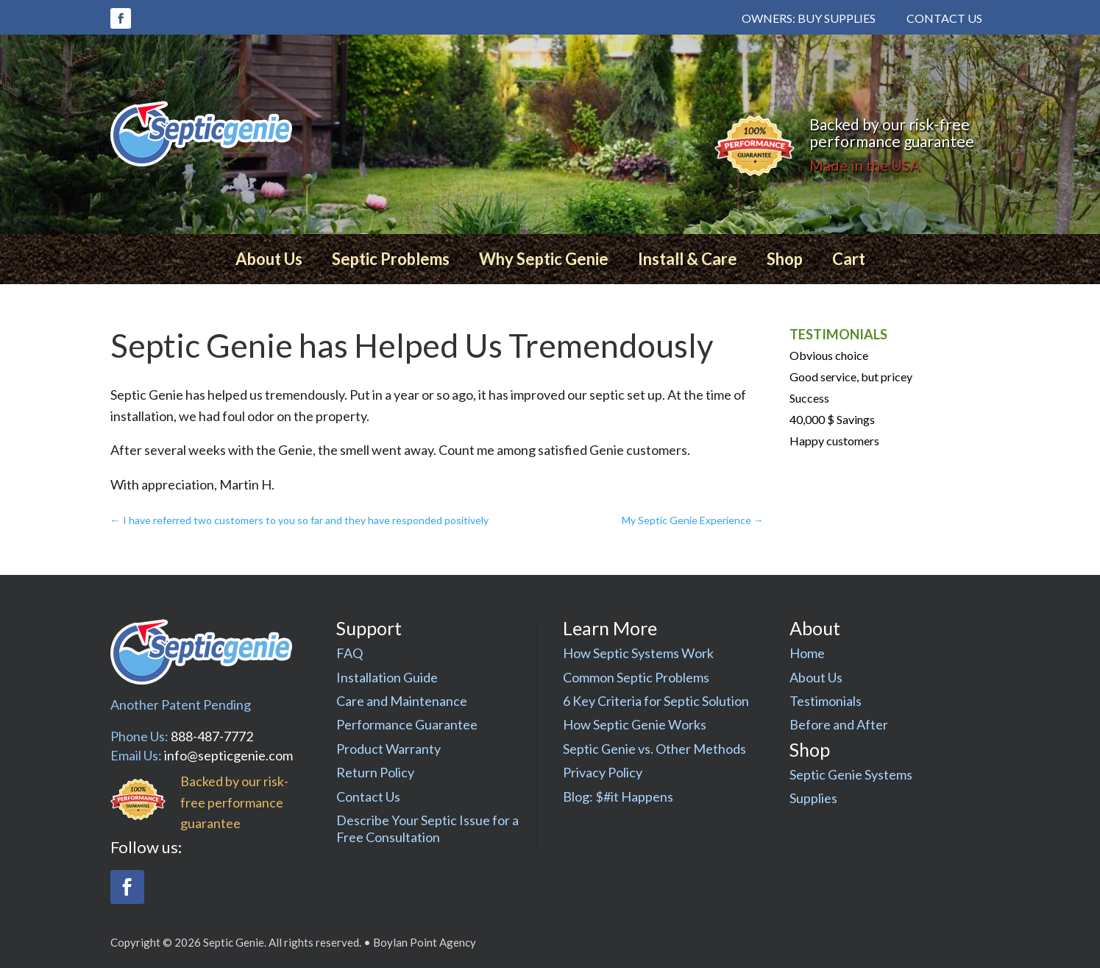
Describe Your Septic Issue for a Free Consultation (427, 828)
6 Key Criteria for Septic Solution (656, 701)
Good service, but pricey (850, 377)
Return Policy (375, 772)
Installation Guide (387, 677)
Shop (785, 259)
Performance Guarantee (407, 724)
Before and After (838, 724)
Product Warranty (388, 749)
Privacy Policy (602, 772)
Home (807, 653)
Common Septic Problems (636, 677)
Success (809, 398)
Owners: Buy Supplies (809, 18)
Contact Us (944, 18)
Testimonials (825, 701)
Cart (848, 259)
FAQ (349, 653)
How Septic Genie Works (634, 724)
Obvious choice (828, 355)
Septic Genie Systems (850, 774)
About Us (268, 259)
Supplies (813, 798)
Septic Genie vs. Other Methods (654, 749)
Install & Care (687, 259)
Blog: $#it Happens (618, 796)
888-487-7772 (212, 736)
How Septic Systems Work (638, 653)
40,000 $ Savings (832, 419)
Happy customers (834, 441)
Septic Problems (391, 259)
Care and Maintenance (401, 701)
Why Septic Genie (543, 259)
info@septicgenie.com (228, 755)
